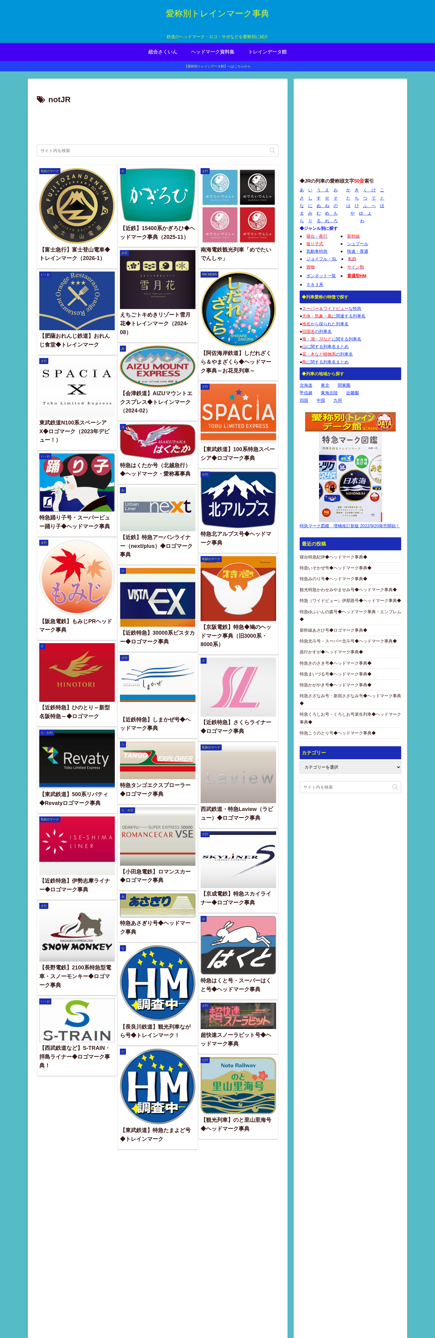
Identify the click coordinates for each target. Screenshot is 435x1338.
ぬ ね (323, 205)
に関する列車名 (331, 339)
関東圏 (344, 385)
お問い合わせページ (382, 1319)
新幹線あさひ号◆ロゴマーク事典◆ (333, 630)
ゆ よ (365, 213)
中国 (321, 400)
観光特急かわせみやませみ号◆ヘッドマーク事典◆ (348, 589)
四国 (304, 400)
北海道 (306, 385)
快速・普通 (357, 251)
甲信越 (306, 392)
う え (323, 189)
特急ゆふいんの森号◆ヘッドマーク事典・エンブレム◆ (350, 615)
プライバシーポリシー (336, 1319)
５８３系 (314, 284)
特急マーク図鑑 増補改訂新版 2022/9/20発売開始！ (350, 525)
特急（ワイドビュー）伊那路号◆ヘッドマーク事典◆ (350, 600)
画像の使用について (313, 1291)
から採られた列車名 (325, 323)
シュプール (357, 243)
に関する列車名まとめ (325, 346)
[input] (158, 151)
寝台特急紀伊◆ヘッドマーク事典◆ (333, 557)
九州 (338, 400)
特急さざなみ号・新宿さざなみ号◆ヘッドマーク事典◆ (350, 699)
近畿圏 (352, 392)
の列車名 (317, 331)
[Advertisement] (158, 123)
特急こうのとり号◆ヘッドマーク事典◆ (338, 733)
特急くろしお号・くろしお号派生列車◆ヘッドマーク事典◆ (350, 718)
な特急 (331, 308)
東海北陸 (329, 392)
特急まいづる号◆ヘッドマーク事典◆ (336, 674)
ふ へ (369, 205)
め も (331, 213)
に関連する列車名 (334, 316)
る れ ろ (327, 220)
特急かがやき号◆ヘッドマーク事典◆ (336, 684)
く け (369, 189)
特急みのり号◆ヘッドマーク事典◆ (333, 578)
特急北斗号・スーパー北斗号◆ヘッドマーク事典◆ (348, 641)
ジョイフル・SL (321, 258)
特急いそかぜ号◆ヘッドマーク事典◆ (336, 567)
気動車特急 (316, 251)
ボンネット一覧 (321, 275)
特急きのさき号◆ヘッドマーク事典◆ (336, 663)
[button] (272, 150)
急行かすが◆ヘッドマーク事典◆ (331, 651)
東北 (325, 385)
